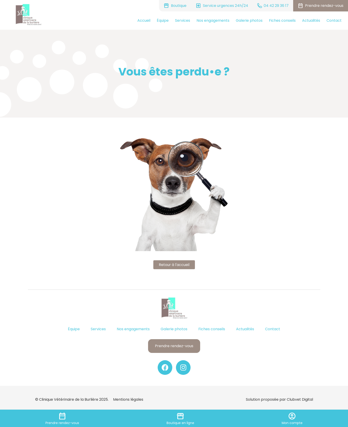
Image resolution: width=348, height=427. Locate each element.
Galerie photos (249, 20)
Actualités (311, 20)
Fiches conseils (282, 20)
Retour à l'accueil (174, 264)
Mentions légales (128, 399)
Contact (334, 20)
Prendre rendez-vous (174, 346)
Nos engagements (213, 20)
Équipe (163, 20)
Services (182, 20)
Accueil (143, 20)
